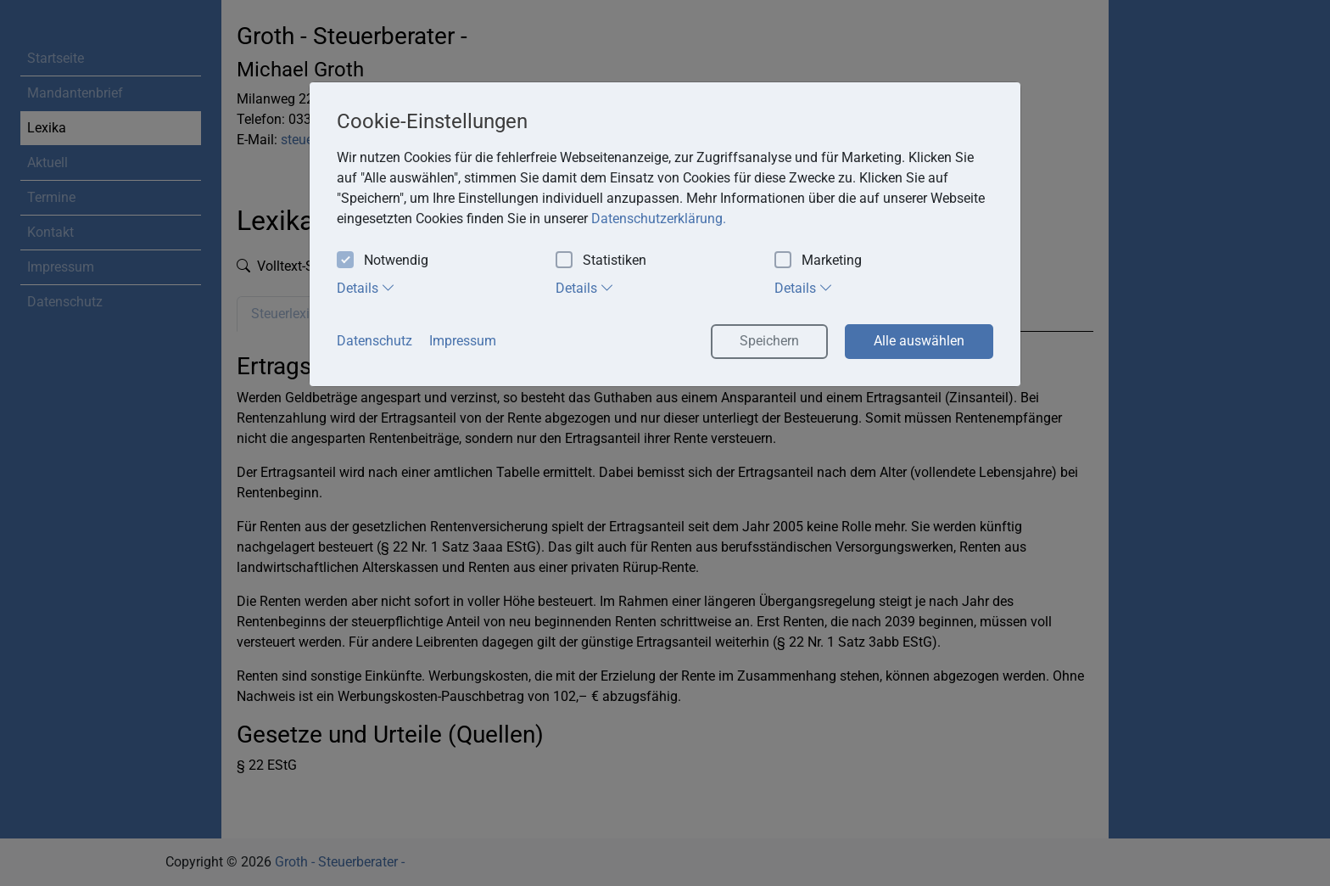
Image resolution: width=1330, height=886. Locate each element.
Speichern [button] (769, 341)
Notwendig (382, 261)
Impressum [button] (462, 341)
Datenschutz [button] (374, 341)
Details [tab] (366, 287)
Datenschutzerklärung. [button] (658, 218)
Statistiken (601, 261)
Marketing (818, 261)
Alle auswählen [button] (919, 341)
